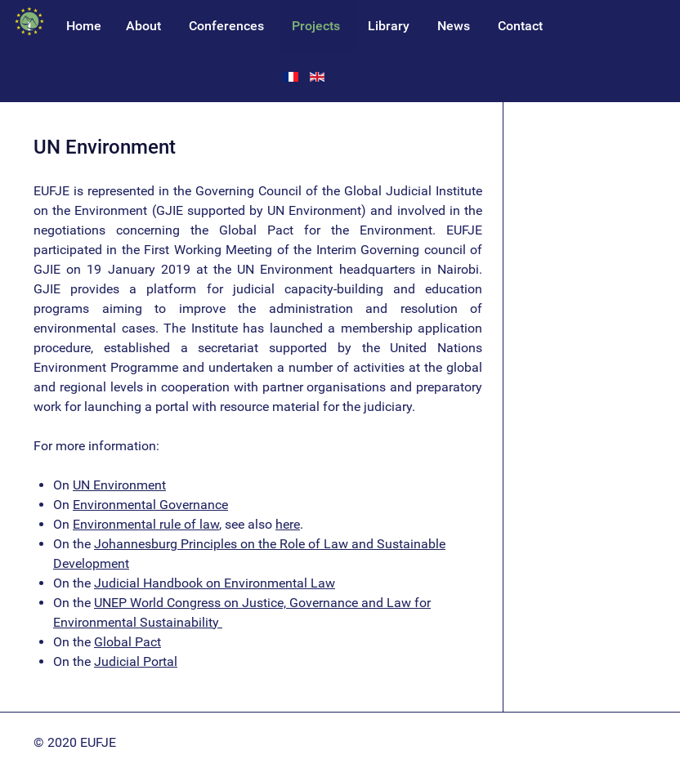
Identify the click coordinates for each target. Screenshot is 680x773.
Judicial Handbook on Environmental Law (214, 583)
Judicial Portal (135, 661)
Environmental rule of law (146, 524)
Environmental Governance (150, 504)
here (287, 524)
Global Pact (127, 642)
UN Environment (119, 485)
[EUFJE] (30, 22)
